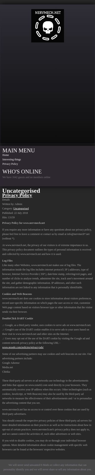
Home (5, 155)
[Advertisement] (47, 94)
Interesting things (11, 159)
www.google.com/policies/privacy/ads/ (23, 347)
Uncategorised (21, 208)
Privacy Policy (10, 163)
